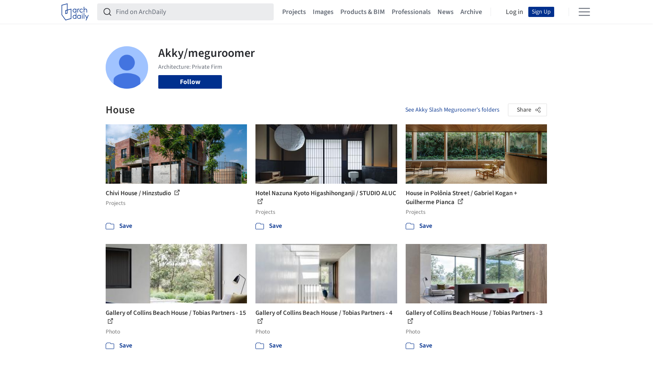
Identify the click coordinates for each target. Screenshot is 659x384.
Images (323, 12)
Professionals (411, 12)
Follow (190, 82)
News (445, 12)
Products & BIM (362, 12)
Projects (294, 12)
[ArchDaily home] (75, 11)
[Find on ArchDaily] (192, 12)
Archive (471, 12)
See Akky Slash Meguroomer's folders (452, 110)
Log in (514, 12)
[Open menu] (584, 12)
